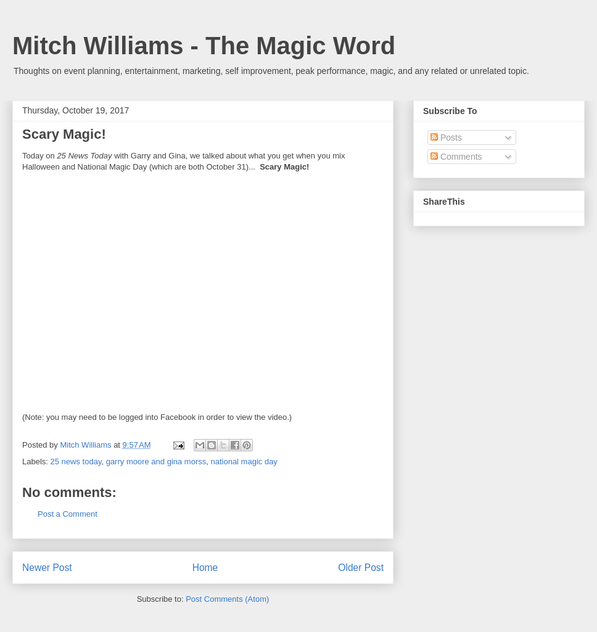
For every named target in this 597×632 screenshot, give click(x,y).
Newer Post (47, 567)
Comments (456, 157)
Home (205, 567)
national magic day (243, 461)
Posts (446, 137)
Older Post (361, 567)
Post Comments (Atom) (227, 599)
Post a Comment (67, 514)
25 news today (76, 461)
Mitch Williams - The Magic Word (203, 45)
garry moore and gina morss (156, 461)
